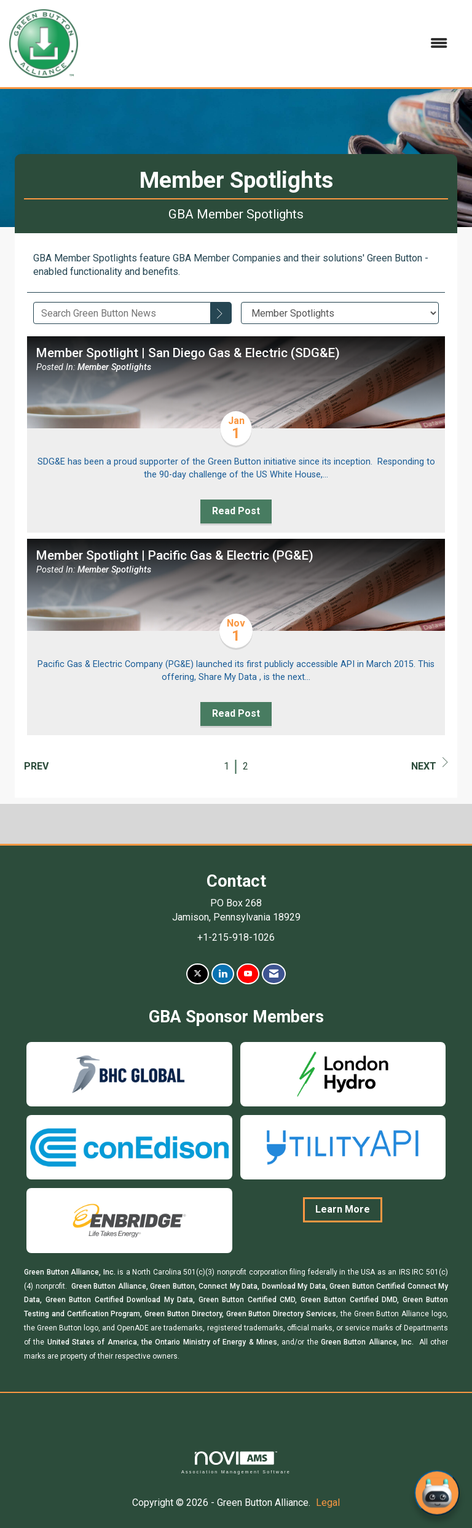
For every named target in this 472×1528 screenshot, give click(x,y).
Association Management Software (236, 1462)
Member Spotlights (114, 367)
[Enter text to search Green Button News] (122, 313)
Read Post (236, 511)
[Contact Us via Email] (274, 974)
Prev (36, 766)
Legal (328, 1502)
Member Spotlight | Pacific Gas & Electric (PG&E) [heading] (174, 555)
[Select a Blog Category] (340, 313)
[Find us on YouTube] (248, 974)
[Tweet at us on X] (197, 974)
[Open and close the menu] (269, 44)
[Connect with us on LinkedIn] (222, 974)
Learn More (342, 1209)
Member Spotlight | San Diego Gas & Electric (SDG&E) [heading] (188, 352)
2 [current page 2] (245, 766)
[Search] (221, 313)
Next (429, 764)
